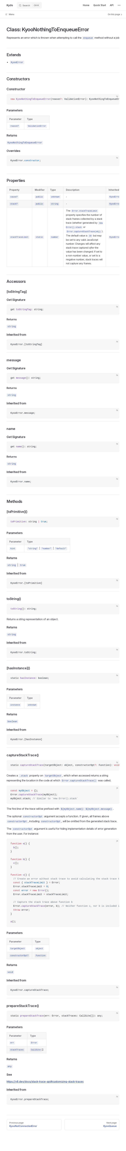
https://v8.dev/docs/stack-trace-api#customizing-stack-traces (45, 1081)
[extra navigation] (119, 5)
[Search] (29, 5)
